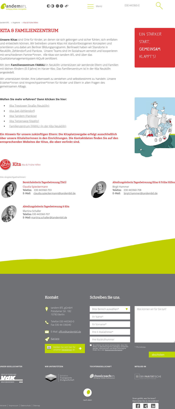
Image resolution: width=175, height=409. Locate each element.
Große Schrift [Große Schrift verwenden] (61, 6)
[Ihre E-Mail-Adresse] (110, 332)
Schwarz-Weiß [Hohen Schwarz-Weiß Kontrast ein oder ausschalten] (48, 6)
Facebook (138, 406)
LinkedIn (153, 406)
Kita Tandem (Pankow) (23, 116)
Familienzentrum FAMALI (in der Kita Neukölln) (37, 126)
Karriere (55, 338)
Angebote (16, 22)
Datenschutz (26, 405)
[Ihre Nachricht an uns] (155, 324)
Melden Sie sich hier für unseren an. (64, 348)
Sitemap (36, 405)
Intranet (3, 405)
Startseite (13, 6)
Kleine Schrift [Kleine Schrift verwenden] (57, 6)
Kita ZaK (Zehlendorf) (22, 111)
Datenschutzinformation (113, 350)
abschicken (158, 354)
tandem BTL (4, 22)
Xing (145, 406)
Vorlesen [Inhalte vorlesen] (66, 6)
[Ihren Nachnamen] (110, 317)
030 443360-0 (132, 5)
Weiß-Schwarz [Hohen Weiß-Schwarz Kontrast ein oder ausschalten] (52, 6)
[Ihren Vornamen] (110, 324)
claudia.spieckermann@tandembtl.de (55, 193)
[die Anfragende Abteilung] (110, 309)
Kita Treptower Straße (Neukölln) (29, 105)
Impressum (13, 405)
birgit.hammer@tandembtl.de (141, 193)
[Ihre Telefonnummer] (110, 339)
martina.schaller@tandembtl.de (49, 217)
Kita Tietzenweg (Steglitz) (24, 121)
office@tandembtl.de (70, 331)
